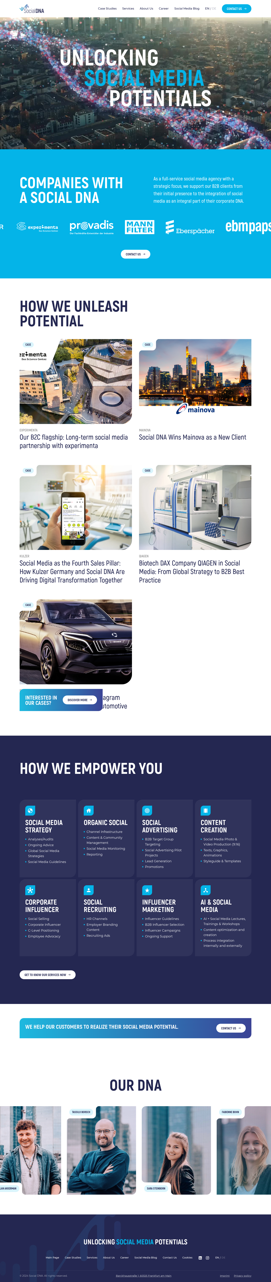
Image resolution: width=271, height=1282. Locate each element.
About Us (146, 8)
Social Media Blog (186, 8)
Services (128, 8)
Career (164, 8)
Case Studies (107, 8)
